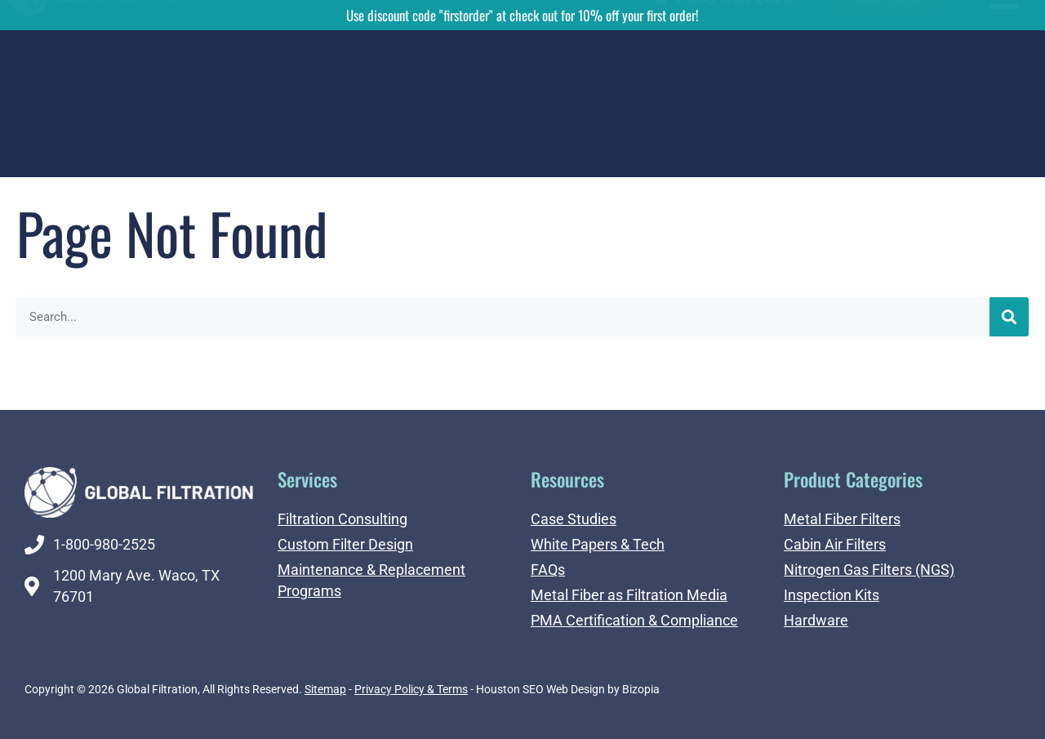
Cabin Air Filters (835, 544)
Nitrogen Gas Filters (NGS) (869, 569)
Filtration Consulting (342, 519)
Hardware (816, 620)
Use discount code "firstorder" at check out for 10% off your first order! (522, 15)
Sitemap (325, 689)
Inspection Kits (831, 594)
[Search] (1009, 316)
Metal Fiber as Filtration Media (629, 594)
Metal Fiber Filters (842, 519)
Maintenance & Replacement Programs (371, 580)
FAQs (548, 569)
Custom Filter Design (345, 544)
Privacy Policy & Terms (411, 689)
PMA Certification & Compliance (634, 620)
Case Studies (573, 519)
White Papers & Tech (598, 544)
